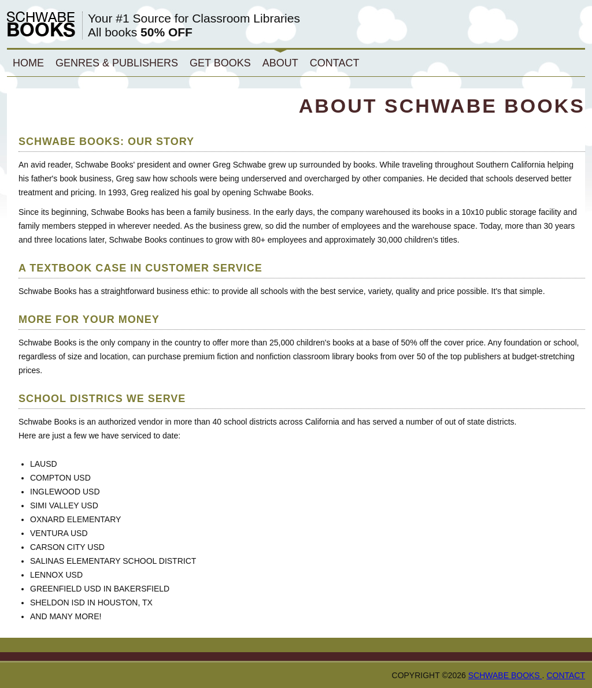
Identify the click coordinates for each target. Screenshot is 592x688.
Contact (335, 63)
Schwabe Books (505, 675)
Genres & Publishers (117, 63)
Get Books (220, 63)
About (280, 63)
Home (28, 63)
